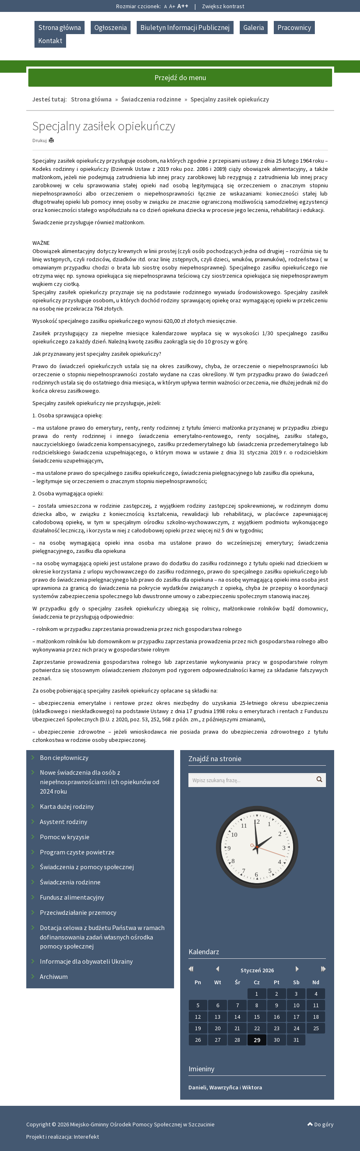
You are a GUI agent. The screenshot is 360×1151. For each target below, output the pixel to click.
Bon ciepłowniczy (64, 757)
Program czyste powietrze (77, 852)
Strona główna (59, 27)
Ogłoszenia (110, 27)
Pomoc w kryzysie (64, 837)
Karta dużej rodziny (67, 806)
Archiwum (54, 976)
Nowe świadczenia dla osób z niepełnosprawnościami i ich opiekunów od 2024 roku (99, 781)
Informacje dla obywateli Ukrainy (86, 961)
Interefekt (86, 1136)
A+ (172, 6)
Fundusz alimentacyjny (72, 897)
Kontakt (50, 40)
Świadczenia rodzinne (151, 99)
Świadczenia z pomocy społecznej (87, 867)
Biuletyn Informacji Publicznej (185, 27)
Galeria (253, 27)
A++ (182, 6)
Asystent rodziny (63, 821)
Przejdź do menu (180, 77)
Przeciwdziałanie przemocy (78, 912)
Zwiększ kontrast (223, 6)
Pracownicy (294, 27)
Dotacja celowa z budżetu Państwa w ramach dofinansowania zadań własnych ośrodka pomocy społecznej (102, 937)
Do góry (320, 1124)
